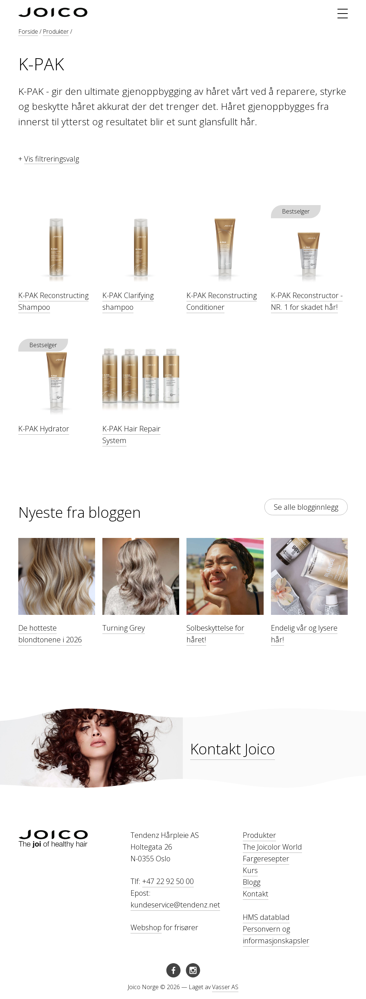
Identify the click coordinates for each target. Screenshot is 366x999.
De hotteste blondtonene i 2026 (50, 634)
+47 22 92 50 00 (168, 881)
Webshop (146, 927)
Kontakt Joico (232, 749)
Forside (28, 31)
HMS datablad (266, 917)
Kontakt (255, 894)
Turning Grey (123, 628)
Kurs (250, 870)
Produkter (56, 31)
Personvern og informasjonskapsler (276, 935)
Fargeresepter (266, 859)
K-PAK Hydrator (43, 429)
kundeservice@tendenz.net (175, 905)
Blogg (251, 882)
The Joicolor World (272, 847)
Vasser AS (225, 987)
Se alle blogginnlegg (306, 507)
